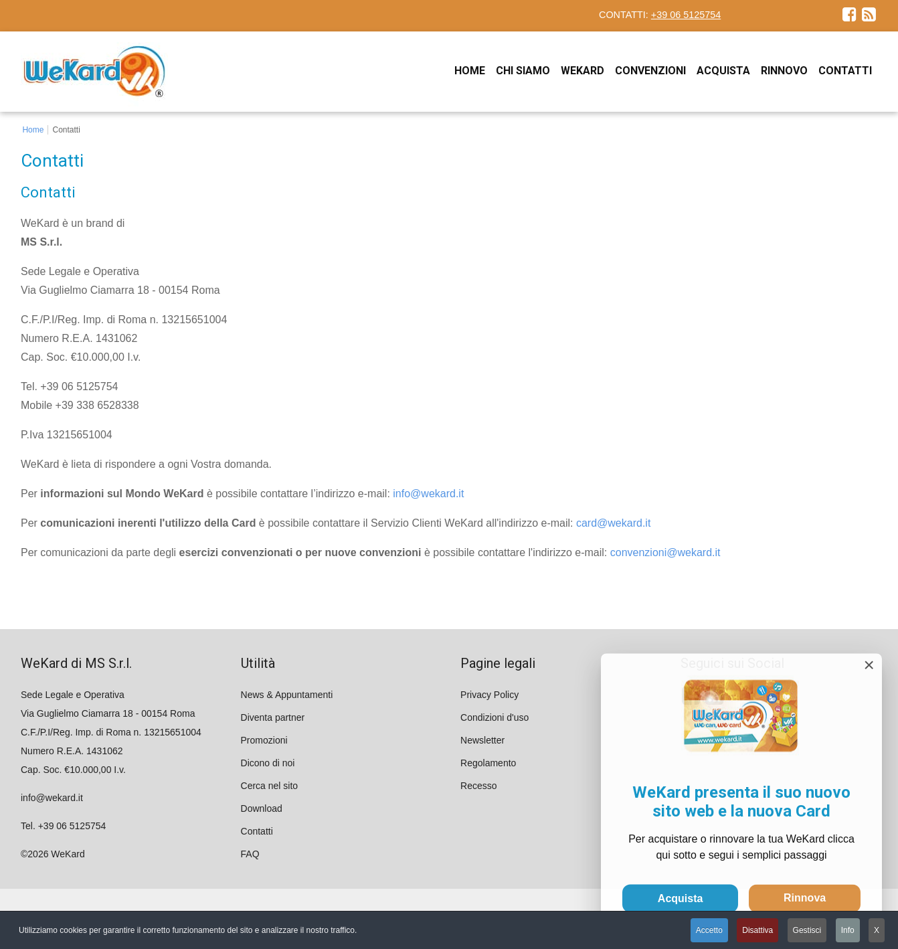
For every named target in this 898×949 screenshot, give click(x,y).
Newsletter (482, 740)
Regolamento (488, 763)
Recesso (478, 785)
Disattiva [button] (757, 930)
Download (261, 808)
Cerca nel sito (269, 785)
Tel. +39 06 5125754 (63, 826)
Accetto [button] (709, 930)
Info (848, 930)
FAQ (250, 854)
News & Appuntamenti (287, 694)
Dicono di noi (268, 763)
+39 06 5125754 (686, 14)
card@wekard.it (613, 523)
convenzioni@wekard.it (665, 552)
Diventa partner (273, 717)
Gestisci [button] (807, 930)
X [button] (876, 930)
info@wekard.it (428, 493)
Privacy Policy (489, 694)
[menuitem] (469, 70)
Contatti (257, 831)
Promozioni (264, 740)
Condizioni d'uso (494, 717)
